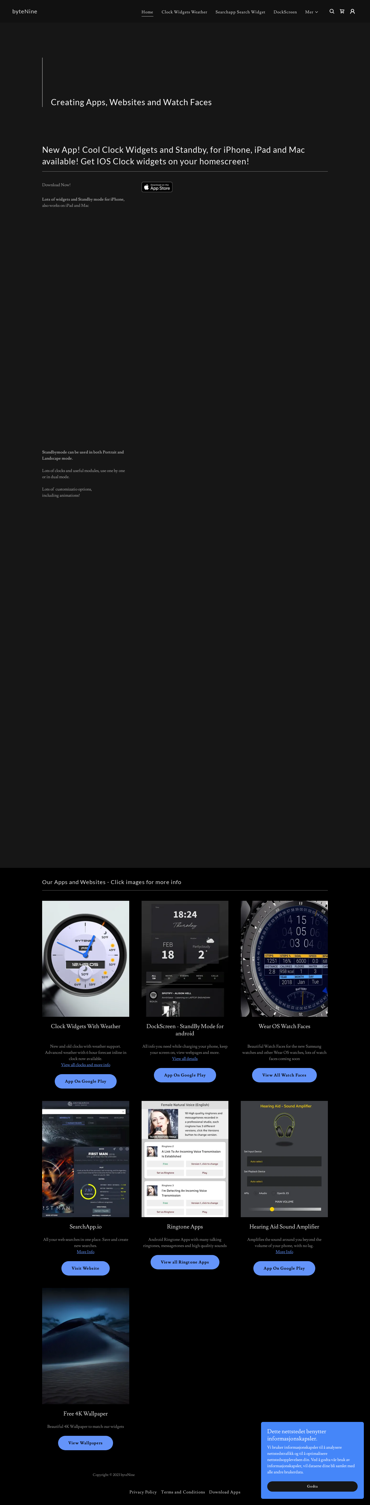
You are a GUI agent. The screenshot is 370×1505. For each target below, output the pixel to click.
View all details (185, 1058)
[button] (312, 12)
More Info (85, 1251)
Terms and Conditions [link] (183, 1492)
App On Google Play (85, 1081)
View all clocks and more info (85, 1064)
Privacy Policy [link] (143, 1492)
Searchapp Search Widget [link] (240, 12)
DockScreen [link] (285, 12)
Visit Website (85, 1268)
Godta (312, 1486)
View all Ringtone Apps (185, 1262)
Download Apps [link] (224, 1492)
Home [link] (147, 12)
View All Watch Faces (284, 1075)
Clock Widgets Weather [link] (184, 12)
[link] (25, 12)
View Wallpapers (85, 1443)
